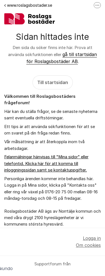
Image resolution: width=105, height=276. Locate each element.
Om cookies (88, 245)
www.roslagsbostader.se (28, 5)
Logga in (92, 238)
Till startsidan (52, 82)
